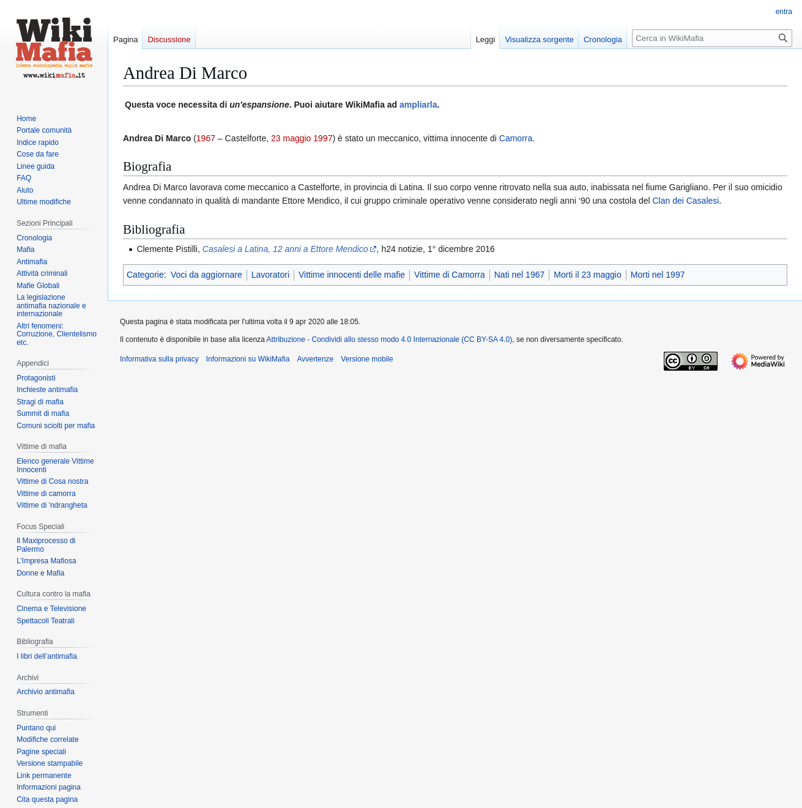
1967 (205, 138)
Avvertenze (315, 359)
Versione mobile (367, 359)
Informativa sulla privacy (159, 359)
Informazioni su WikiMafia (248, 359)
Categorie (145, 275)
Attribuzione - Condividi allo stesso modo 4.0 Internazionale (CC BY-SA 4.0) (390, 339)
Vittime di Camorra (449, 275)
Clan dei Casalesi (685, 201)
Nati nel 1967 (519, 275)
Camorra (515, 138)
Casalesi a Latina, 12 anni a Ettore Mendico (285, 249)
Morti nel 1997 (658, 275)
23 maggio (291, 138)
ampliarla (418, 104)
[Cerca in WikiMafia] (712, 38)
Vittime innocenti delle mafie (352, 275)
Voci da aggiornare (206, 275)
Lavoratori (270, 275)
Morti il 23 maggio (588, 275)
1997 (322, 138)
